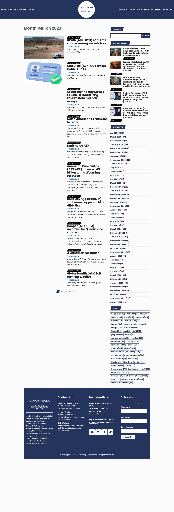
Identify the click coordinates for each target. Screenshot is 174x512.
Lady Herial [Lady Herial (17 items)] (118, 345)
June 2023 (115, 263)
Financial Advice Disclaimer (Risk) (100, 404)
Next (71, 291)
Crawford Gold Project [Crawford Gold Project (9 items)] (135, 324)
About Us (12, 9)
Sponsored (155, 9)
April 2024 (115, 225)
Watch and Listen (127, 9)
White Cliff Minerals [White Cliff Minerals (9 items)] (121, 383)
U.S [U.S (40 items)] (130, 376)
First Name (126, 407)
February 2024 (117, 233)
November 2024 (117, 198)
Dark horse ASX (78, 146)
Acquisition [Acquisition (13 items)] (118, 314)
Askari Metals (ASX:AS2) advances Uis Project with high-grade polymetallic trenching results (136, 52)
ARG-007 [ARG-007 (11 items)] (132, 314)
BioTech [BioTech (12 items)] (116, 317)
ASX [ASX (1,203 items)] (144, 314)
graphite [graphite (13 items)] (117, 334)
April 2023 (115, 271)
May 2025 (114, 175)
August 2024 (116, 210)
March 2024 (115, 229)
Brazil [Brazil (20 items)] (128, 317)
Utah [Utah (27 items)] (115, 379)
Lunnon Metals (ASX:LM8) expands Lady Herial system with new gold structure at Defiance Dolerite (136, 66)
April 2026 (115, 133)
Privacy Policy (95, 411)
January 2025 (116, 190)
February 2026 (117, 141)
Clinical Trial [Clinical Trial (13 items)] (132, 321)
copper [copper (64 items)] (116, 324)
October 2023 (116, 248)
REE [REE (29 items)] (129, 372)
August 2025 (116, 164)
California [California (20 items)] (141, 317)
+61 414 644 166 (64, 419)
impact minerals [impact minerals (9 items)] (120, 338)
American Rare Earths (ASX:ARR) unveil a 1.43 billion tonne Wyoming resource (83, 171)
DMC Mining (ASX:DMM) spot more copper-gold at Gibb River (86, 202)
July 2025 (114, 167)
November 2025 (117, 152)
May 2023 (114, 267)
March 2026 (115, 137)
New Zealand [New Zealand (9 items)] (118, 358)
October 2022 (116, 294)
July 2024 (114, 214)
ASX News (21, 9)
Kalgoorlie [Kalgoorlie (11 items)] (117, 341)
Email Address (127, 427)
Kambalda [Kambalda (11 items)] (132, 341)
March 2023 (115, 275)
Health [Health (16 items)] (129, 334)
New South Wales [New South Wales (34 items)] (134, 355)
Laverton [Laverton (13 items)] (132, 345)
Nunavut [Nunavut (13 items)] (117, 365)
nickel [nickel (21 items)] (132, 358)
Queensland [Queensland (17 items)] (118, 369)
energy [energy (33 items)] (116, 327)
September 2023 (118, 252)
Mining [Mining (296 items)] (129, 348)
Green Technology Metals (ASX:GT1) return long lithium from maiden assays (85, 96)
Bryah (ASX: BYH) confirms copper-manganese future (86, 41)
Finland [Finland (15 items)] (116, 331)
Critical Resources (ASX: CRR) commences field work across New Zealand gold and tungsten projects (136, 97)
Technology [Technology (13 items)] (118, 376)
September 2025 (118, 160)
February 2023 (117, 279)
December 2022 (117, 286)
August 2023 (116, 256)
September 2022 (118, 298)
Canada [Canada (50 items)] (117, 321)
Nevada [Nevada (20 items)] (116, 355)
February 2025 (117, 187)
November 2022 (117, 290)
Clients (31, 9)
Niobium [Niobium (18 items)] (116, 362)
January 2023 (116, 283)
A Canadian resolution (83, 253)
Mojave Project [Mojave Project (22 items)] (120, 352)
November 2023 (117, 244)
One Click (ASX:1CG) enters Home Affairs (86, 67)
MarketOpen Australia (87, 455)
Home (3, 9)
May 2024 (114, 221)
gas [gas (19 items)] (127, 331)
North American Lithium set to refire (87, 120)
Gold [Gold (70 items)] (136, 331)
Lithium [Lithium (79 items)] (116, 348)
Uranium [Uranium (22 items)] (142, 376)
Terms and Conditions (98, 408)
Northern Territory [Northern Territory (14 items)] (134, 362)
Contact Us (167, 9)
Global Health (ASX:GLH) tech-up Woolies (85, 275)
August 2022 (116, 302)
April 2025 (115, 179)
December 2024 (117, 194)
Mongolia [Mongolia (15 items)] (136, 352)
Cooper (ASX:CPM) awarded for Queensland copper (85, 229)
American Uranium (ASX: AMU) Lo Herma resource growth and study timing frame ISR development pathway (135, 113)
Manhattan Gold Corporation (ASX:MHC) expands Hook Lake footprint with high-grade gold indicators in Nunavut (136, 82)
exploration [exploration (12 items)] (131, 327)
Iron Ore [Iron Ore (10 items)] (136, 338)
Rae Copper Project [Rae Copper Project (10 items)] (138, 369)
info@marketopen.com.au (69, 408)
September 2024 (118, 206)
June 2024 (115, 217)
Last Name (126, 417)
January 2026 (116, 144)
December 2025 (117, 148)
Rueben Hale (74, 47)
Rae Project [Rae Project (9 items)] (118, 372)
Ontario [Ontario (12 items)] (130, 365)
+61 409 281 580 (64, 430)
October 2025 (116, 156)
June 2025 (115, 171)
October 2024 (116, 202)
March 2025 (115, 183)
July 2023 (114, 260)
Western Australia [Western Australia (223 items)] (132, 379)
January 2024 (116, 237)
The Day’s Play (142, 9)
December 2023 (117, 240)
